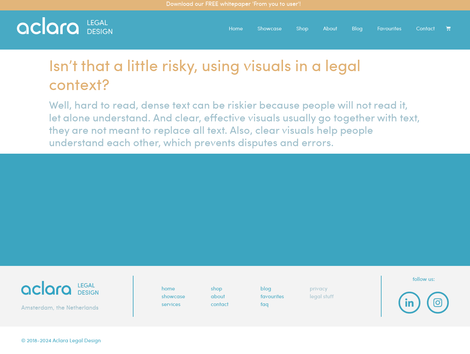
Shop (302, 24)
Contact (425, 24)
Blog (357, 24)
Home (236, 24)
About (330, 24)
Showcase (270, 24)
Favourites (389, 24)
